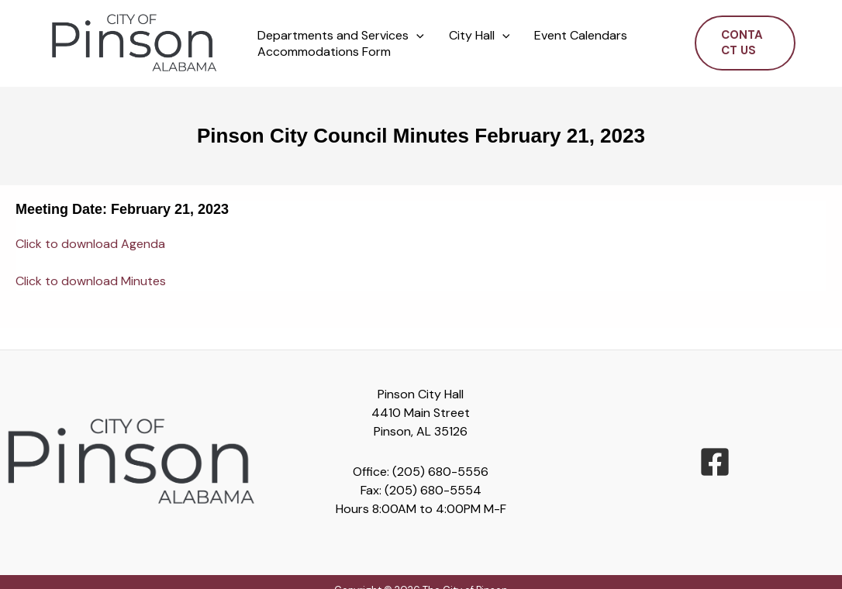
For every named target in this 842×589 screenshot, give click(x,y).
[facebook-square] (714, 462)
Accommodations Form (324, 52)
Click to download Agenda (90, 244)
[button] (416, 36)
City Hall (479, 36)
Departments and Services (340, 36)
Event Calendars (580, 35)
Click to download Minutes (91, 281)
